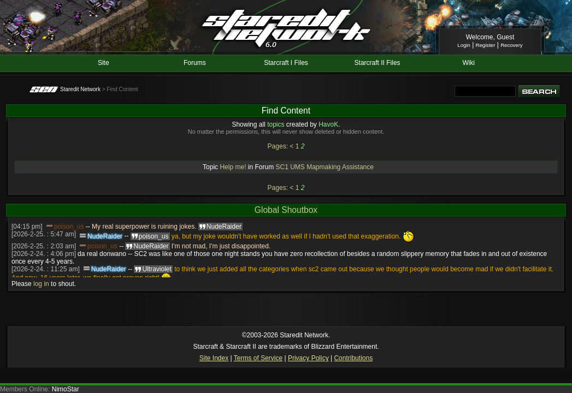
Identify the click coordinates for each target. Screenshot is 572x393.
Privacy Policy (308, 358)
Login (463, 45)
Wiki (468, 63)
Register (486, 45)
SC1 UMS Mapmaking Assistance (325, 167)
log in (41, 284)
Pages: (278, 146)
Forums (195, 63)
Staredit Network (80, 89)
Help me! (233, 167)
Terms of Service (258, 358)
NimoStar (65, 389)
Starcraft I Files (286, 63)
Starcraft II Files (377, 63)
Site (103, 63)
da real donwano (102, 254)
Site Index (213, 358)
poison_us (69, 226)
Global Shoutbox (286, 210)
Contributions (353, 358)
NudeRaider (104, 236)
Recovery (511, 45)
